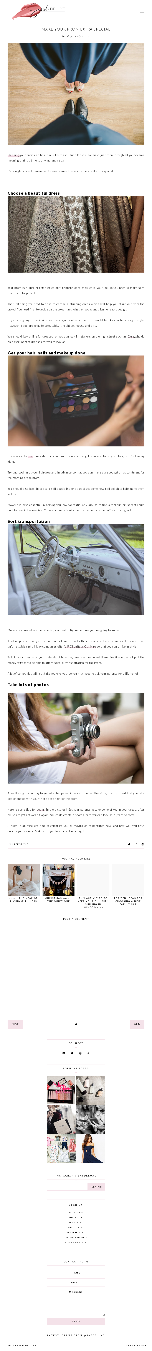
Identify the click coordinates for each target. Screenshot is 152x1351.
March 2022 (76, 1232)
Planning (14, 155)
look (30, 456)
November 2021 (76, 1242)
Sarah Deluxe (26, 1346)
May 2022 (76, 1222)
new (15, 1024)
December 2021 (76, 1237)
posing (41, 809)
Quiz (131, 336)
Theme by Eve (136, 1346)
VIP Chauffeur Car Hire (80, 646)
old (137, 1024)
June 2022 (76, 1217)
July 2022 (76, 1212)
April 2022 (76, 1227)
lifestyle (20, 844)
